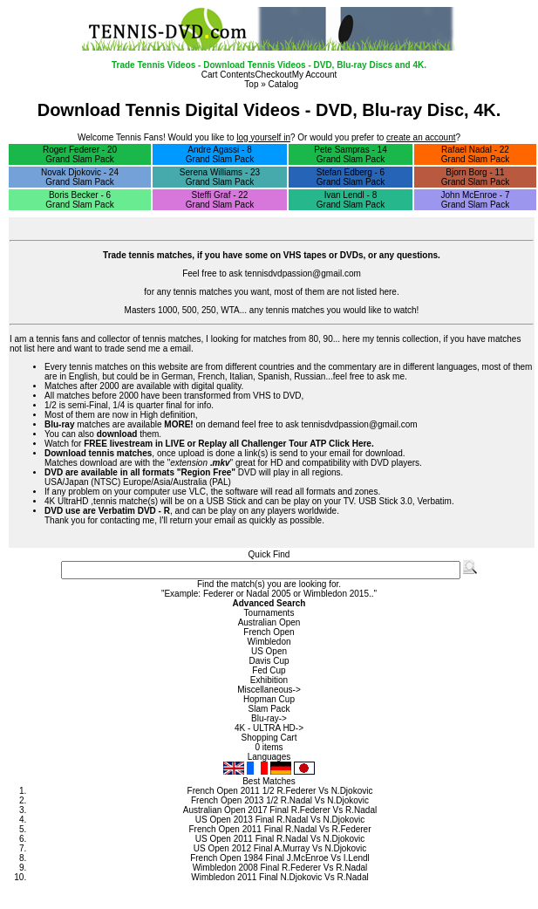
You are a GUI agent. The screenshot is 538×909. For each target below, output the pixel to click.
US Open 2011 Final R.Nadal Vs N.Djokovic (280, 839)
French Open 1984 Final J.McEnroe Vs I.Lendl (280, 858)
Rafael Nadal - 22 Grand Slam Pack (475, 154)
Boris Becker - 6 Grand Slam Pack (79, 199)
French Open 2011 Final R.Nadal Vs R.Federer (280, 829)
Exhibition (269, 680)
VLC (197, 491)
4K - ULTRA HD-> (269, 728)
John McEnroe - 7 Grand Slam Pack (475, 199)
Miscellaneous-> (269, 689)
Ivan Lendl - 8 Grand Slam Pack (351, 199)
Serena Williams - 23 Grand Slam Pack (220, 177)
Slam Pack (269, 709)
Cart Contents (228, 74)
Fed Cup (268, 670)
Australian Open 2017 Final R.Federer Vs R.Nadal (280, 810)
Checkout (273, 74)
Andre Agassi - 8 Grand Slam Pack (220, 154)
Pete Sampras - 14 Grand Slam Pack (350, 154)
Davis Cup (269, 661)
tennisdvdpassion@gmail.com (303, 273)
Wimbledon (268, 641)
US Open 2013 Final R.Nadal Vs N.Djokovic (280, 819)
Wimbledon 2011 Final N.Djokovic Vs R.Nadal (279, 877)
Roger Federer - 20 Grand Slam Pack (80, 154)
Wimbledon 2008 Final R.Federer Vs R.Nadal (280, 867)
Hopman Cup (269, 699)
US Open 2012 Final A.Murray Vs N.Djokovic (280, 848)
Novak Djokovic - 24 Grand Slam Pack (80, 177)
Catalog (283, 84)
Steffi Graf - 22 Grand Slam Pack (220, 199)
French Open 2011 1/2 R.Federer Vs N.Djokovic (280, 791)
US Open (269, 651)
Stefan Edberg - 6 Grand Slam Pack (351, 177)
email (180, 348)
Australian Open (269, 622)
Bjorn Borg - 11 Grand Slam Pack (475, 177)
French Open (268, 632)
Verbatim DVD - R (134, 511)
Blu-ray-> (269, 718)
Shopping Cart (269, 737)
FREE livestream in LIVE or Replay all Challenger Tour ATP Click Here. (229, 443)
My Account (314, 74)
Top (251, 84)
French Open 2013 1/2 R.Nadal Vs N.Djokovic (280, 800)
